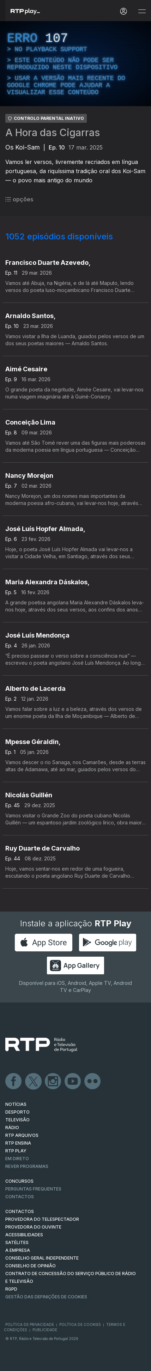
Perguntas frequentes (33, 1189)
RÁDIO (12, 1127)
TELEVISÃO (17, 1119)
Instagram (53, 1081)
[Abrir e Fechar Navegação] (142, 11)
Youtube (73, 1081)
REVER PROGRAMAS (26, 1166)
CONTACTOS (19, 1211)
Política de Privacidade (29, 1324)
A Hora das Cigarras (52, 133)
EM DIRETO (17, 1158)
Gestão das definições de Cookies (46, 1296)
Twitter (33, 1081)
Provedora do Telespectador (42, 1219)
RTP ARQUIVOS (21, 1135)
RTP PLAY (15, 1150)
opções (19, 199)
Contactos (19, 1196)
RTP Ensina (18, 1143)
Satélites (17, 1242)
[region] (75, 63)
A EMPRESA (17, 1250)
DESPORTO (17, 1112)
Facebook (13, 1081)
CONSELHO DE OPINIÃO (30, 1265)
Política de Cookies (80, 1324)
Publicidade (44, 1330)
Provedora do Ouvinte (33, 1227)
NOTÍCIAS (15, 1104)
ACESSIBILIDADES (24, 1234)
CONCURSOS (19, 1181)
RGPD (11, 1289)
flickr (92, 1081)
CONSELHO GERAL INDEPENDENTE (42, 1258)
